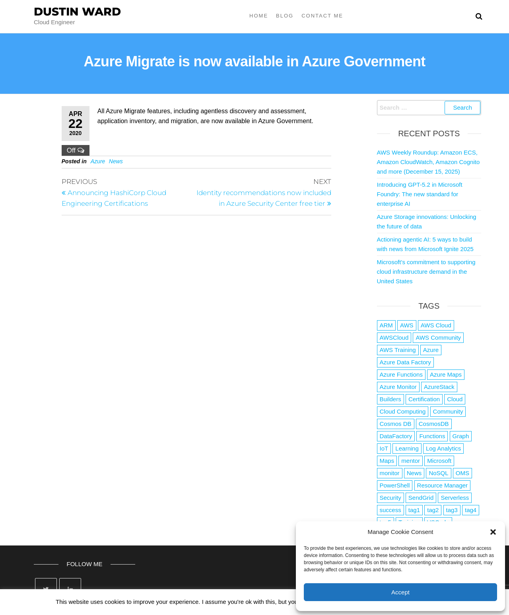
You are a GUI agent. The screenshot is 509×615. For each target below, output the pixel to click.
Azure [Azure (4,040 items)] (431, 349)
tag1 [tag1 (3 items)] (414, 510)
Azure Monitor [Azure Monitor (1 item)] (398, 386)
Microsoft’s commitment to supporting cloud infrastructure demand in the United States (426, 271)
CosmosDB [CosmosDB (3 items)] (434, 423)
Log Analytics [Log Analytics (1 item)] (443, 448)
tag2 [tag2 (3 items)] (433, 510)
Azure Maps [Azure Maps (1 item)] (446, 374)
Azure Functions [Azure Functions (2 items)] (401, 374)
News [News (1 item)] (414, 473)
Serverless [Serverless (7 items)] (455, 497)
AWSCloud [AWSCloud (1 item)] (394, 337)
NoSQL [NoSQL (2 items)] (438, 473)
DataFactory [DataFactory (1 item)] (396, 436)
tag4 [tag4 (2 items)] (470, 510)
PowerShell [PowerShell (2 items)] (395, 485)
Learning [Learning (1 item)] (406, 448)
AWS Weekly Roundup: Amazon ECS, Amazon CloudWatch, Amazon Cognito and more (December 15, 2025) (428, 162)
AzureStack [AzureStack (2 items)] (439, 386)
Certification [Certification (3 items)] (424, 399)
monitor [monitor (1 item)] (390, 473)
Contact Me (322, 16)
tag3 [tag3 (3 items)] (452, 510)
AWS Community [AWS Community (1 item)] (438, 337)
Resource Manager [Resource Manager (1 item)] (442, 485)
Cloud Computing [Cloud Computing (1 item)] (403, 411)
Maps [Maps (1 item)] (387, 460)
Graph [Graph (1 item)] (461, 436)
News (116, 161)
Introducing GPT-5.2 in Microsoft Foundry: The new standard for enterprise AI (419, 194)
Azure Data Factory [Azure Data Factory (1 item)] (405, 362)
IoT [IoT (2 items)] (384, 448)
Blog (284, 16)
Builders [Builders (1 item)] (390, 399)
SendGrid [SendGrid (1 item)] (420, 497)
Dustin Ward (77, 11)
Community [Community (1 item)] (448, 411)
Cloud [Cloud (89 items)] (454, 399)
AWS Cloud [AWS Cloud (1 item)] (436, 325)
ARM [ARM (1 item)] (386, 325)
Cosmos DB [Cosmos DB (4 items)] (396, 423)
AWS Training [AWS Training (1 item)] (398, 349)
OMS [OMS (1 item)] (462, 473)
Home (258, 16)
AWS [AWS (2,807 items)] (407, 325)
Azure (98, 161)
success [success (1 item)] (390, 510)
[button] (493, 532)
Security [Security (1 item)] (390, 497)
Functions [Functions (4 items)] (432, 436)
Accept (400, 592)
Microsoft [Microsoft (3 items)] (439, 460)
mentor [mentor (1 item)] (410, 460)
